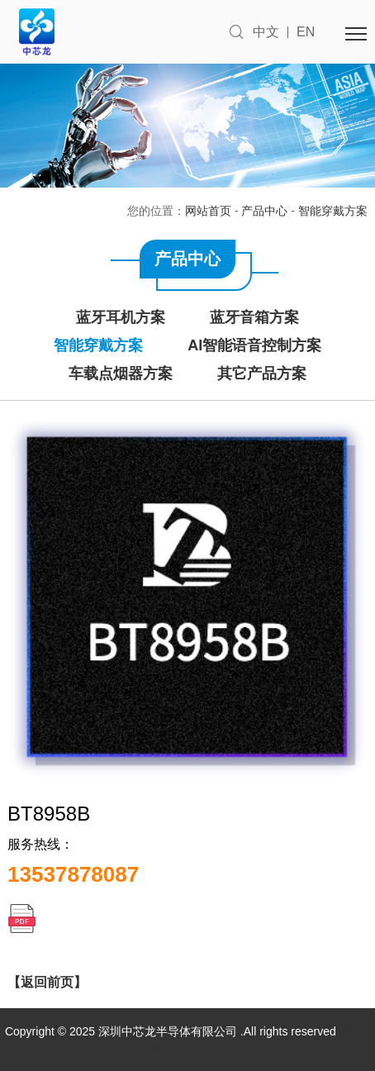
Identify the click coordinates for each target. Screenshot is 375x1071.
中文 (266, 32)
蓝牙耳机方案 (120, 317)
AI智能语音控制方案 (254, 345)
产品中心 (264, 210)
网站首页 (208, 210)
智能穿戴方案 (333, 210)
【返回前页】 (47, 982)
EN (306, 32)
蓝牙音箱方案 (254, 317)
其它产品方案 (261, 373)
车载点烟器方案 (121, 373)
